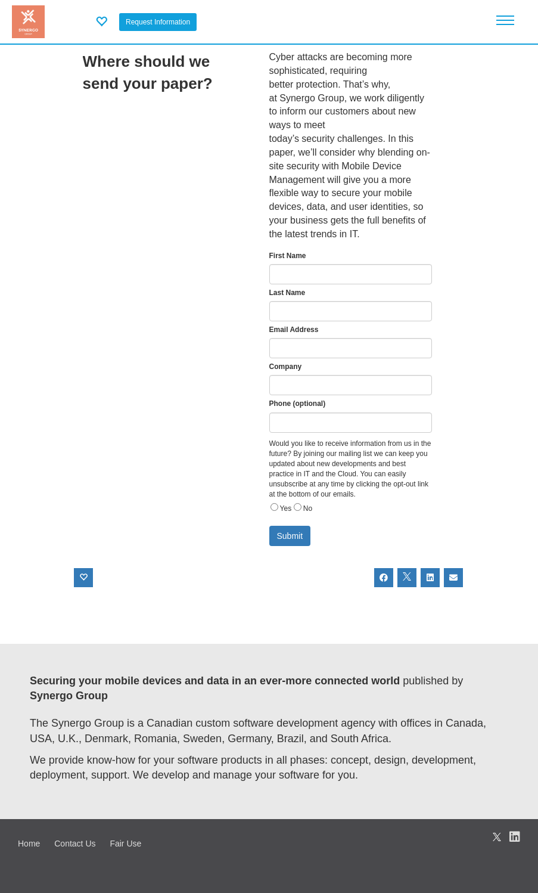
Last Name (287, 293)
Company (285, 366)
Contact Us (74, 843)
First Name (287, 256)
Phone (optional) (297, 403)
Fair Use (125, 843)
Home (29, 843)
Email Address (294, 329)
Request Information (158, 22)
